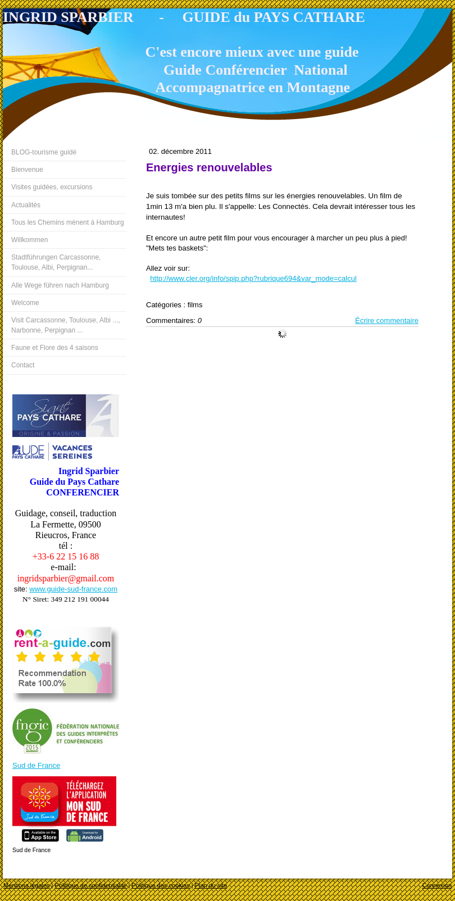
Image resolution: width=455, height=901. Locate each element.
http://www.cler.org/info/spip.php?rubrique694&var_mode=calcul (253, 278)
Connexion (437, 885)
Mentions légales (26, 885)
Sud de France (36, 765)
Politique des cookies (160, 885)
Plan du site (211, 885)
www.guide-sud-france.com (73, 589)
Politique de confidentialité (91, 885)
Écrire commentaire (386, 320)
